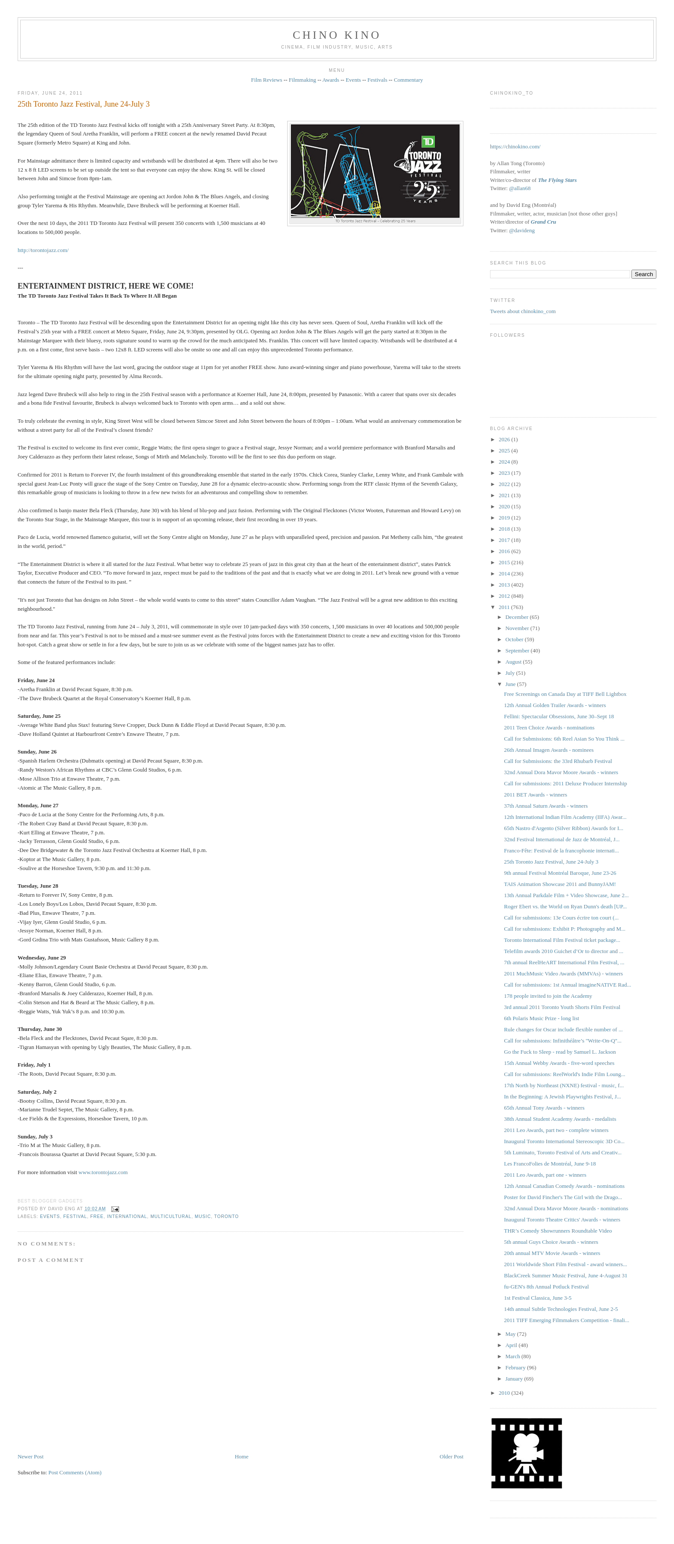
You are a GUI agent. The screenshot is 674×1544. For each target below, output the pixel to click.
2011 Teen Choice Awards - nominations (549, 727)
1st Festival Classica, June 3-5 (538, 1298)
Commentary (408, 80)
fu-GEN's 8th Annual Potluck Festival (546, 1286)
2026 (505, 439)
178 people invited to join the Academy (548, 996)
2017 (505, 540)
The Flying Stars (557, 180)
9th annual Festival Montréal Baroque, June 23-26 (560, 873)
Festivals (377, 80)
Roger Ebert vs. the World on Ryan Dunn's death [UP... (565, 906)
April (512, 1345)
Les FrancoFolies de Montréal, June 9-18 (550, 1163)
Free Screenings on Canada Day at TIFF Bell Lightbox (565, 694)
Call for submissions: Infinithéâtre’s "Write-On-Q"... (563, 1040)
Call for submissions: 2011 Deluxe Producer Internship (565, 783)
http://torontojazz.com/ (43, 250)
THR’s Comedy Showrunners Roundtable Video (558, 1230)
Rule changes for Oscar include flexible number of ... (563, 1029)
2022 (505, 484)
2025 (505, 450)
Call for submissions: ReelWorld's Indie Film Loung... (564, 1074)
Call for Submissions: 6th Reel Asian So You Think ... (564, 738)
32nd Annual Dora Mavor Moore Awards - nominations (566, 1208)
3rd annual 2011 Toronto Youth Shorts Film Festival (562, 1007)
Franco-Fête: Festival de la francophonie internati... (561, 850)
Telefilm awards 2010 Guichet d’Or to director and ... (563, 951)
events (50, 1216)
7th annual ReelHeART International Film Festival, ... (564, 962)
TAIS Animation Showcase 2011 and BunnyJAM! (560, 884)
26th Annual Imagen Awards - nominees (549, 750)
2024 (505, 461)
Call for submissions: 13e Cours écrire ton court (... (561, 917)
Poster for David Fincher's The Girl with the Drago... (563, 1197)
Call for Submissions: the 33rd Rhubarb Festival (558, 761)
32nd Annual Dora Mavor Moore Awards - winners (561, 772)
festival (75, 1216)
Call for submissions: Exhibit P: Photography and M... (564, 929)
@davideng (522, 230)
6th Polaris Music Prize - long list (541, 1018)
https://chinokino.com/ (515, 146)
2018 (505, 529)
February (516, 1367)
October (515, 639)
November (518, 628)
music (203, 1216)
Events (353, 80)
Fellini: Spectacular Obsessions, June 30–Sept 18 (559, 716)
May (511, 1334)
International (127, 1216)
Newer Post (30, 1456)
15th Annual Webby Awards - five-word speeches (559, 1063)
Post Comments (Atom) (74, 1472)
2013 (505, 584)
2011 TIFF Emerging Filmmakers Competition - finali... (566, 1320)
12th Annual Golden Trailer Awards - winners (555, 705)
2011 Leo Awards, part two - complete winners (556, 1130)
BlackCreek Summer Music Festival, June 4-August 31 (566, 1275)
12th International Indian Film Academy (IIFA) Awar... (565, 817)
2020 (505, 506)
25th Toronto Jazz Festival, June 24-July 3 (84, 104)
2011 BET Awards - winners (535, 794)
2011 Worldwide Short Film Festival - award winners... (565, 1264)
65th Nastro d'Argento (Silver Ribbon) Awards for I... (563, 828)
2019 (505, 517)
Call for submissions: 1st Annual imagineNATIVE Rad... (567, 984)
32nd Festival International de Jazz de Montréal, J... (562, 839)
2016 (505, 551)
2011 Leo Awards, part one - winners (545, 1175)
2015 (505, 562)
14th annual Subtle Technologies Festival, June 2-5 (561, 1309)
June (511, 684)
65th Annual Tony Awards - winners (544, 1107)
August (514, 661)
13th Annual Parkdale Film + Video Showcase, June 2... (566, 895)
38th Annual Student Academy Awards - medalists (560, 1119)
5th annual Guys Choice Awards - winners (551, 1242)
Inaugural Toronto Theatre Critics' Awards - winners (562, 1219)
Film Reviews (266, 80)
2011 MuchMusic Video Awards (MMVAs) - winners (563, 973)
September (518, 650)
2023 (505, 473)
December (518, 617)
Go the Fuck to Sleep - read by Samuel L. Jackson (560, 1052)
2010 (505, 1393)
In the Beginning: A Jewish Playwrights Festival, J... (562, 1096)
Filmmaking (302, 80)
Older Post (451, 1456)
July (511, 673)
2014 (505, 573)
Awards (330, 80)
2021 (505, 495)
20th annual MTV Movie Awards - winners (552, 1253)
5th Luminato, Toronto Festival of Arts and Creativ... (563, 1152)
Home (241, 1456)
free (97, 1216)
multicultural (171, 1216)
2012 (505, 596)
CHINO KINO (337, 35)
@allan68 (519, 188)
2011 (505, 607)
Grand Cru (543, 221)
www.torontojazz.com (103, 1172)
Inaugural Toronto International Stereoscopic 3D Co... (564, 1141)
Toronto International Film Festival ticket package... (562, 940)
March (513, 1356)
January (515, 1378)
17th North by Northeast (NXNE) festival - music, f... (564, 1085)
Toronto (226, 1216)
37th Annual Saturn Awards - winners (546, 806)
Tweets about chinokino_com (523, 311)
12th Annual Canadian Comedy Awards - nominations (564, 1186)
